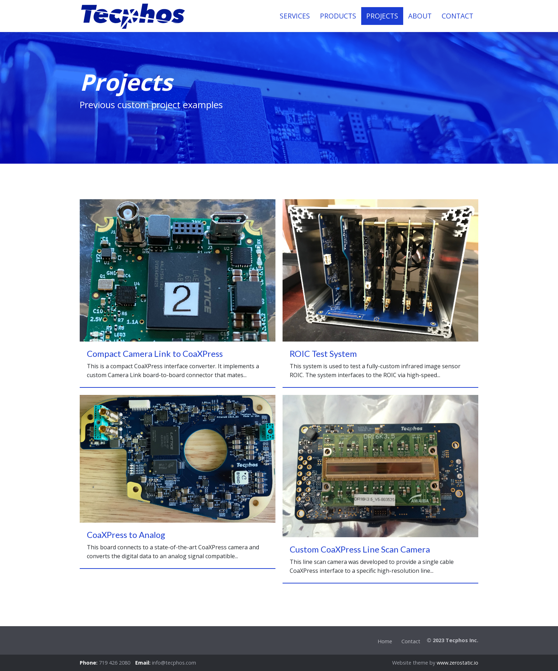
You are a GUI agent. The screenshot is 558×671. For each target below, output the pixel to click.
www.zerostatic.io (457, 662)
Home (385, 641)
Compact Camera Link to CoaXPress (155, 353)
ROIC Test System (323, 353)
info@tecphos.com (174, 662)
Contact (410, 641)
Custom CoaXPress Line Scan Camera (360, 549)
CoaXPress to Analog (126, 534)
